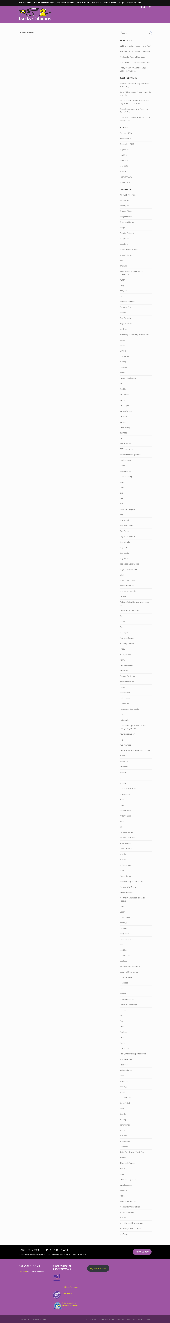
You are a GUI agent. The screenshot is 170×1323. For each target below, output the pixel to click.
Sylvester (124, 1146)
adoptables (124, 238)
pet (121, 944)
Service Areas (110, 3)
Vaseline (123, 1190)
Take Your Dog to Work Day (132, 1152)
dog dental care (126, 525)
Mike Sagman (125, 865)
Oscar (122, 912)
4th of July (124, 205)
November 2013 (126, 138)
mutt (122, 870)
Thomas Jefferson (127, 1163)
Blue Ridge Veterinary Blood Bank (134, 334)
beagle (123, 312)
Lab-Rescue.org (126, 832)
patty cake (124, 933)
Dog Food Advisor (127, 536)
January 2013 (125, 182)
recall (122, 1037)
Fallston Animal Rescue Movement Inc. (134, 603)
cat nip (123, 400)
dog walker (124, 558)
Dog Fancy (124, 531)
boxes (122, 340)
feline (122, 621)
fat (121, 616)
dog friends (125, 542)
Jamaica (123, 783)
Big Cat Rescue (126, 323)
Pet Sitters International (130, 966)
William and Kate (127, 1212)
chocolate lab (125, 471)
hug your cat (125, 745)
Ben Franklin (125, 318)
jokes (122, 799)
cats (121, 438)
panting (123, 922)
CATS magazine (126, 449)
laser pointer (125, 843)
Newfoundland (126, 892)
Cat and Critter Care (44, 3)
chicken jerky (125, 460)
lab (121, 827)
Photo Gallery (134, 3)
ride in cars (124, 1048)
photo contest (126, 977)
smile (122, 1108)
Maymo (123, 859)
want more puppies (128, 1201)
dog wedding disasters (129, 564)
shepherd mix (125, 1097)
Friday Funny (125, 654)
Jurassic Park (125, 810)
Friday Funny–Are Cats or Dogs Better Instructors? (133, 69)
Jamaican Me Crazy (128, 788)
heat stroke (125, 692)
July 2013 (123, 155)
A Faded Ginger (126, 211)
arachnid (123, 266)
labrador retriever (127, 837)
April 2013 (124, 171)
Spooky (123, 1119)
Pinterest (124, 983)
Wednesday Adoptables (130, 1207)
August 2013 (125, 149)
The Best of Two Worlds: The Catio (135, 51)
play (121, 988)
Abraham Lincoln (127, 222)
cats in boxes (125, 443)
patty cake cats (126, 939)
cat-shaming (125, 427)
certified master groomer (130, 454)
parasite (123, 928)
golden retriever (127, 681)
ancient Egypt (125, 255)
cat (121, 383)
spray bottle (125, 1125)
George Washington (128, 676)
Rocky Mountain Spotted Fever (133, 1054)
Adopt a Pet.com (127, 233)
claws (122, 482)
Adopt (122, 227)
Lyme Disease (126, 848)
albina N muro (126, 100)
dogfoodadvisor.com (128, 569)
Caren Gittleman (127, 92)
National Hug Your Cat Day (131, 881)
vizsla (122, 1196)
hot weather (125, 720)
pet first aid (125, 955)
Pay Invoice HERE (98, 1268)
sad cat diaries (126, 1070)
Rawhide (123, 1032)
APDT (122, 260)
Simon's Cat (125, 1103)
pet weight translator (129, 972)
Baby (122, 285)
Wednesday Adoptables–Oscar (133, 57)
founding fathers (127, 638)
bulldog (123, 361)
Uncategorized (126, 1185)
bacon (122, 296)
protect (123, 1010)
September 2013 (127, 144)
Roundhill (124, 1065)
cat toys (123, 422)
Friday (122, 649)
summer (123, 1135)
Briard (122, 345)
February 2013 (126, 177)
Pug (121, 1021)
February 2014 (126, 133)
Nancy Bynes (125, 876)
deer (122, 498)
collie (122, 487)
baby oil (123, 291)
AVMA (122, 280)
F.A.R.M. (123, 596)
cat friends (124, 394)
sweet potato (125, 1141)
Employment (83, 3)
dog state (124, 547)
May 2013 (124, 166)
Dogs (122, 575)
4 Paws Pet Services (128, 195)
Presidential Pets (127, 999)
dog (121, 515)
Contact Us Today (142, 1252)
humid (122, 756)
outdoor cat (125, 917)
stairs (122, 1130)
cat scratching (126, 411)
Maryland (124, 854)
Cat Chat (123, 389)
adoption (124, 244)
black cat (123, 329)
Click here (23, 1271)
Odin (122, 906)
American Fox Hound (128, 249)
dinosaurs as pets (127, 509)
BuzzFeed (124, 367)
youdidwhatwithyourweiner (131, 1223)
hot (121, 714)
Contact (96, 3)
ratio (122, 1026)
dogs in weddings (127, 580)
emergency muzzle (128, 591)
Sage (122, 1075)
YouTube (124, 1234)
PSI (121, 1015)
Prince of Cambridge (128, 1004)
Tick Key (123, 1168)
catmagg (123, 433)
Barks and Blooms (127, 301)
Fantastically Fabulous (129, 610)
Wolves (123, 1217)
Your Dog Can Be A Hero (130, 1228)
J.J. (121, 777)
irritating (123, 772)
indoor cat (124, 761)
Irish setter (124, 767)
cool (121, 493)
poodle (123, 993)
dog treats (124, 553)
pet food (123, 961)
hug (121, 739)
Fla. (121, 627)
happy (122, 687)
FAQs (121, 3)
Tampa (123, 1157)
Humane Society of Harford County (135, 750)
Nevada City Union (128, 887)
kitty (122, 821)
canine (122, 372)
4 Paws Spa (124, 200)
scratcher (124, 1081)
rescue (123, 1043)
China (122, 465)
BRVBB (123, 351)
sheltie (123, 1092)
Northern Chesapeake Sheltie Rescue (132, 899)
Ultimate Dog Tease (128, 1179)
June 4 (122, 805)
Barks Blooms (126, 83)
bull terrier (124, 356)
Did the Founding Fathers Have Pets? (135, 46)
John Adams (125, 794)
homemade (124, 703)
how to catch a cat (127, 734)
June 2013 (124, 160)
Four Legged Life (127, 643)
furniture (124, 670)
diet (121, 504)
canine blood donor (128, 378)
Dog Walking (25, 3)
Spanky (123, 1114)
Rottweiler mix (126, 1059)
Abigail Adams (126, 216)
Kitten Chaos (125, 816)
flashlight (124, 632)
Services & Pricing (65, 3)
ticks (122, 1174)
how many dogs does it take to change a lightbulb (133, 727)
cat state (123, 416)
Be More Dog (125, 307)
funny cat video (126, 665)
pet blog (123, 950)
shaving (123, 1086)
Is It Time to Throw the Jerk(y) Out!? (135, 62)
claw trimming (126, 476)
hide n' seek (125, 698)
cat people (124, 405)
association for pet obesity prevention (131, 273)
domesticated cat (127, 585)
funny (122, 660)
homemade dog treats (129, 709)
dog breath (124, 520)
